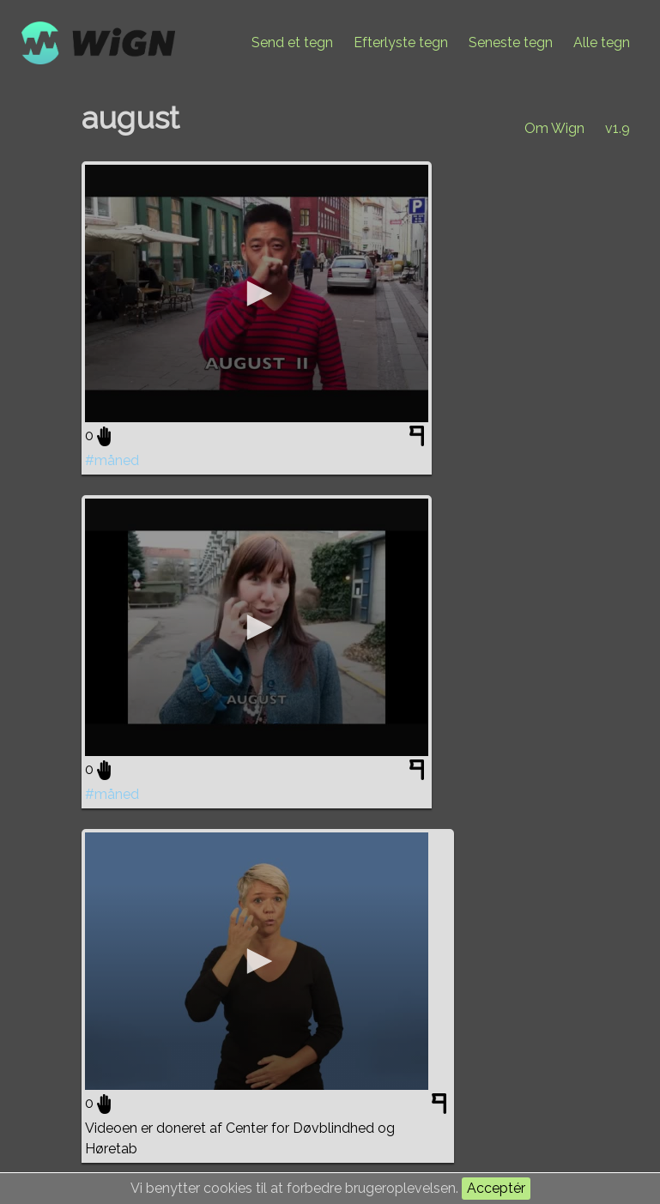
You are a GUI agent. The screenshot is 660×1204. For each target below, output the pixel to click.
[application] (256, 293)
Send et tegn (292, 42)
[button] (257, 293)
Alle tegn (601, 42)
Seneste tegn (511, 42)
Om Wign (554, 128)
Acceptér (496, 1188)
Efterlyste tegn (401, 42)
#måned (112, 460)
